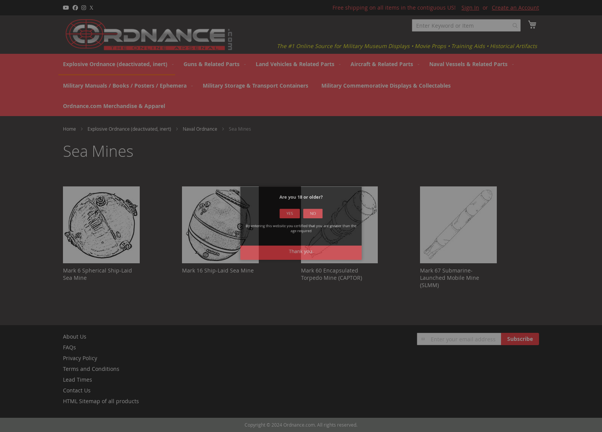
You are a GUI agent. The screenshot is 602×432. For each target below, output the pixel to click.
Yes (294, 223)
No (307, 223)
